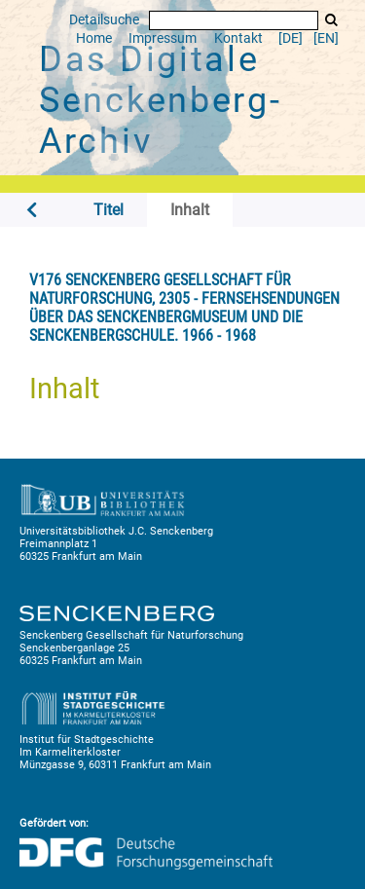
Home (94, 38)
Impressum (162, 38)
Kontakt (238, 38)
